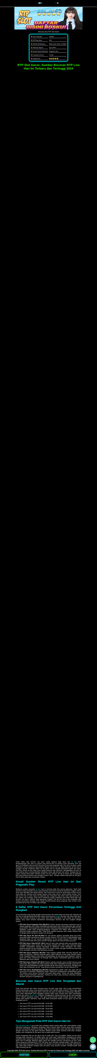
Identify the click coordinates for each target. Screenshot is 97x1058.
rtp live (38, 889)
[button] (93, 1047)
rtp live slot (33, 995)
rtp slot (74, 862)
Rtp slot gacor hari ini (23, 1025)
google (57, 916)
